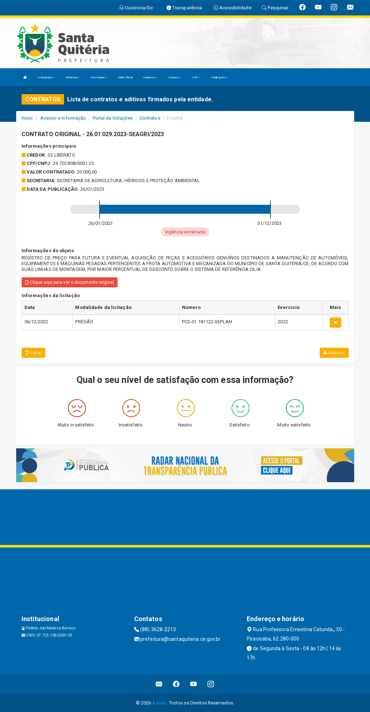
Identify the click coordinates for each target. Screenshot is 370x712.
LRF (196, 77)
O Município (46, 77)
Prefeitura (72, 77)
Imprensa (150, 77)
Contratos (150, 118)
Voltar (33, 352)
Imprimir (334, 352)
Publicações (219, 77)
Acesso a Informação (63, 118)
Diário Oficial (125, 77)
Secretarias (99, 77)
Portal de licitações (113, 118)
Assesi (159, 703)
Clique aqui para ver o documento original (69, 282)
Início (27, 118)
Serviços (175, 77)
